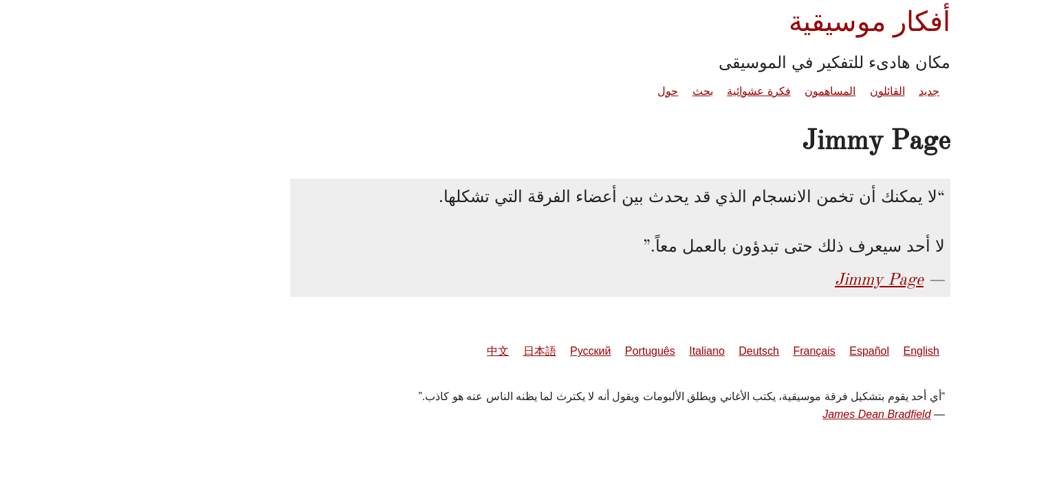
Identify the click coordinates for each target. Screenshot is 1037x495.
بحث (601, 91)
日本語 (438, 351)
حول (566, 91)
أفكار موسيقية (768, 21)
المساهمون (728, 91)
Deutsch (657, 351)
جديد (827, 91)
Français (712, 351)
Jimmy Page (777, 279)
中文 (396, 351)
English (820, 351)
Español (767, 351)
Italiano (605, 351)
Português (548, 351)
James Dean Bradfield (775, 414)
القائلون (785, 91)
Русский (488, 351)
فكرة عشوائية (656, 91)
